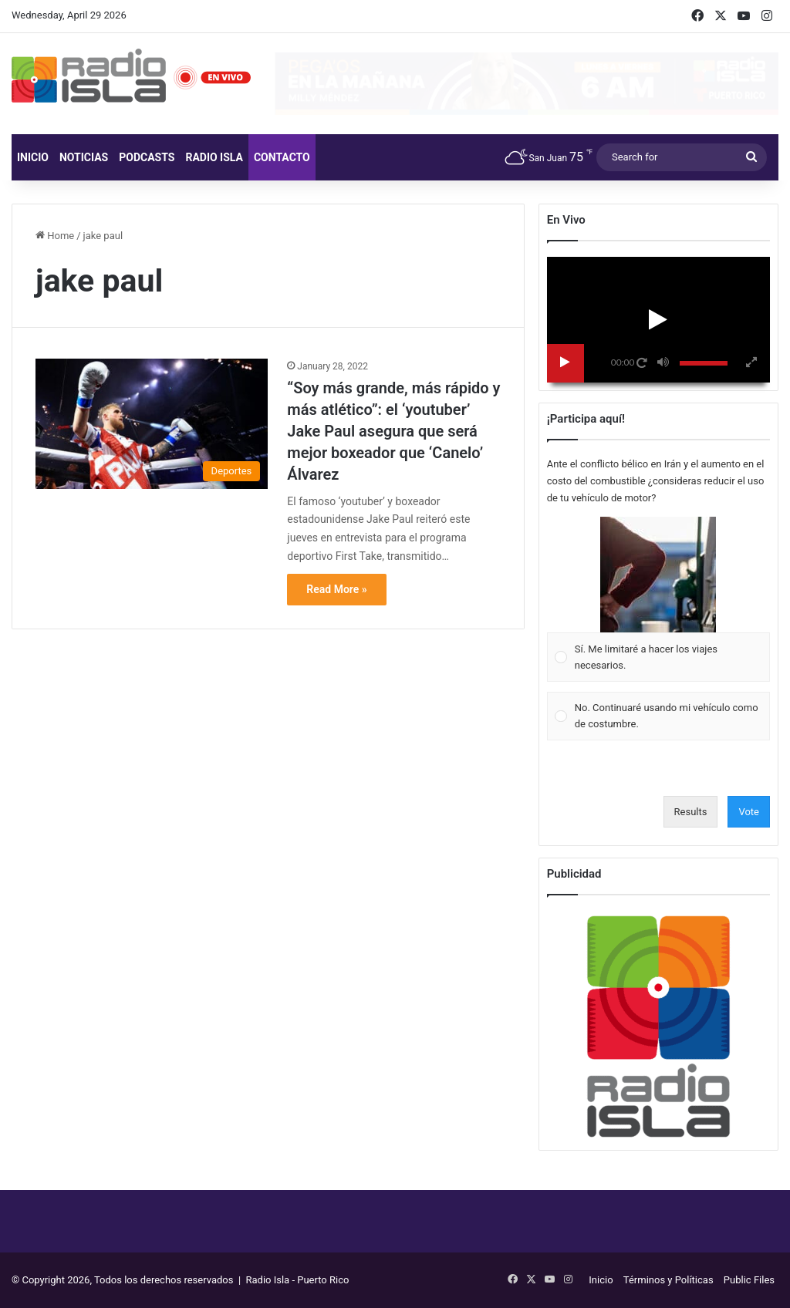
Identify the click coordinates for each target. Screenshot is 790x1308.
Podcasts (146, 157)
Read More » (336, 589)
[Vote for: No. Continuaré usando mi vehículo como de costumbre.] (658, 716)
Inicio (33, 157)
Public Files (749, 1280)
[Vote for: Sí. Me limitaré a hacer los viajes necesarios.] (658, 599)
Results (690, 812)
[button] (658, 574)
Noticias (83, 157)
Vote (748, 812)
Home (54, 235)
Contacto (282, 157)
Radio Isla (214, 157)
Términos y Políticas (668, 1280)
